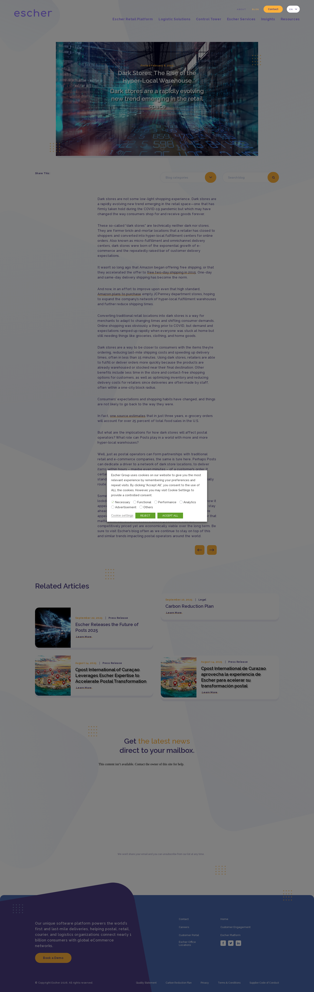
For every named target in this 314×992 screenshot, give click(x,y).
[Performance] (155, 502)
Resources (290, 19)
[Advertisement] (112, 507)
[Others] (141, 507)
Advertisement (125, 507)
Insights (268, 19)
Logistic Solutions (175, 19)
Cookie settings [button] (122, 515)
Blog (255, 9)
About (241, 9)
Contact (273, 9)
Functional (144, 502)
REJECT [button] (145, 515)
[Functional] (134, 502)
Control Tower (208, 19)
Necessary (122, 502)
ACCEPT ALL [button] (170, 515)
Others (148, 507)
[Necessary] (112, 502)
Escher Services (241, 19)
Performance (167, 502)
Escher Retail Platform (133, 19)
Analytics (189, 502)
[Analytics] (181, 502)
